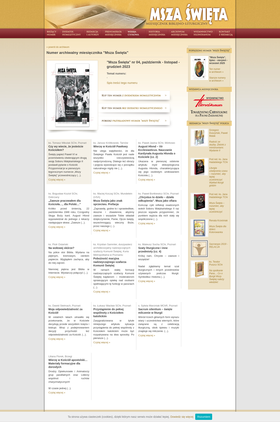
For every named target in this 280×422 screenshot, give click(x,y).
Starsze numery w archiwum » (217, 79)
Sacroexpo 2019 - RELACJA (218, 245)
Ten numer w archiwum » (216, 70)
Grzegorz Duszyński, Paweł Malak (218, 133)
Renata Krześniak (218, 220)
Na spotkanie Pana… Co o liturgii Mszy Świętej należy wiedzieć (216, 276)
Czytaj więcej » (56, 179)
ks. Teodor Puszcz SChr (216, 263)
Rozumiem (203, 416)
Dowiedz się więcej (181, 416)
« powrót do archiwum (57, 47)
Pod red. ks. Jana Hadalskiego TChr (218, 161)
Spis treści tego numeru (122, 82)
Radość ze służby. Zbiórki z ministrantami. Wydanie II (217, 146)
